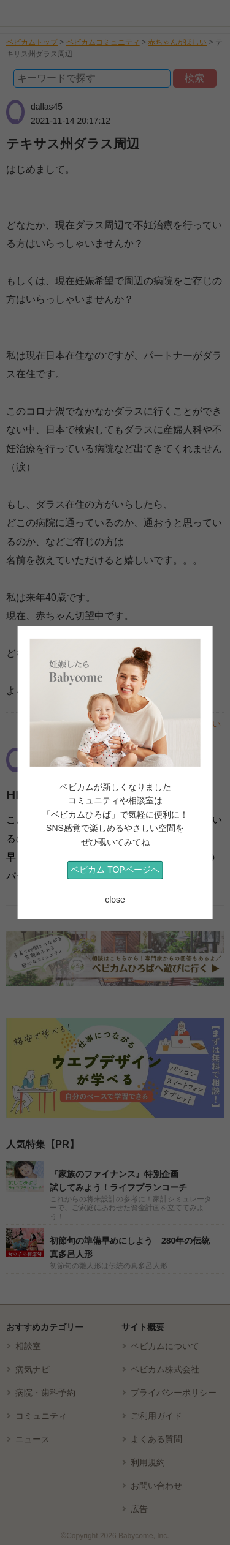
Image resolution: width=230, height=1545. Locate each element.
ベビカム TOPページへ (115, 869)
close (115, 899)
